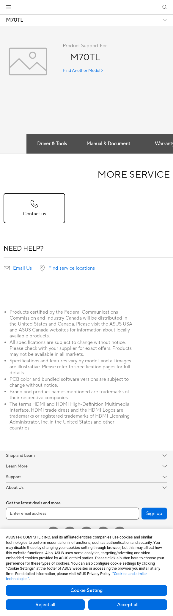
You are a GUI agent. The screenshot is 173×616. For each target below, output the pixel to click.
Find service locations (71, 268)
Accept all (128, 605)
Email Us (22, 268)
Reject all (45, 605)
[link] (86, 7)
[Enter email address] (72, 513)
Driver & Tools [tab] (52, 144)
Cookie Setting (86, 590)
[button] (8, 7)
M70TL (14, 20)
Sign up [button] (154, 514)
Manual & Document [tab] (108, 144)
